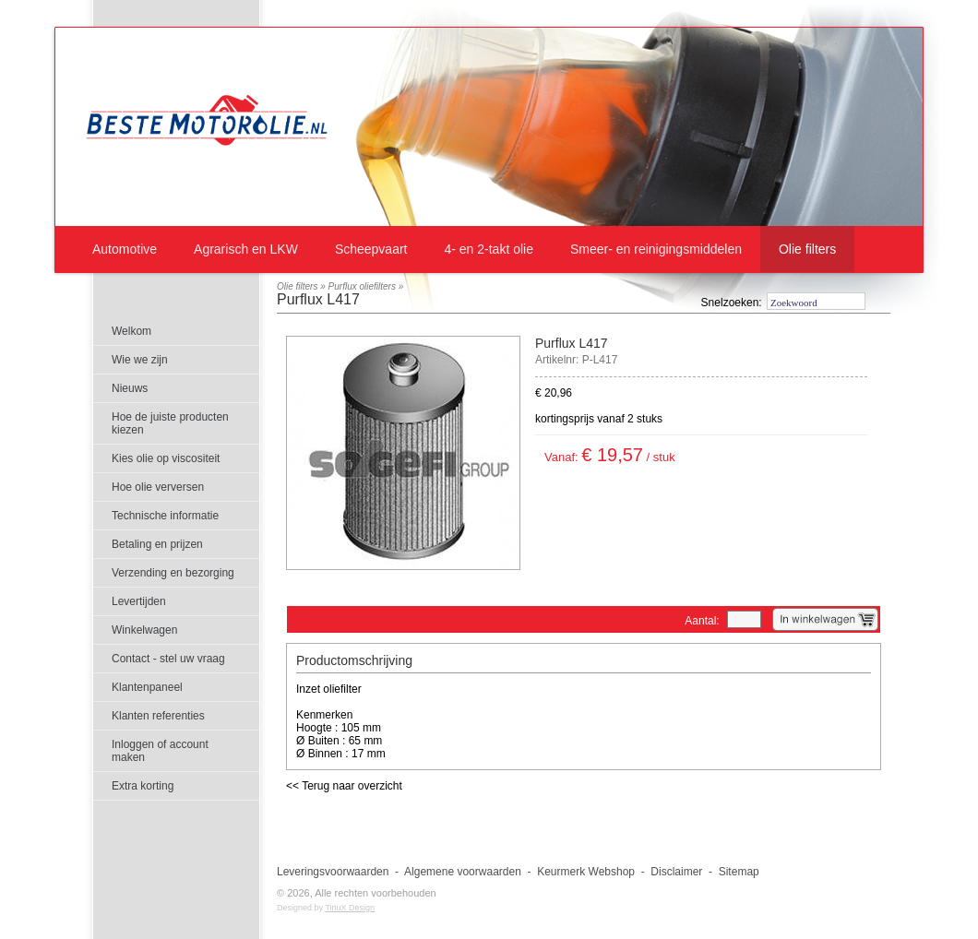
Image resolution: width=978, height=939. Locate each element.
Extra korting (142, 785)
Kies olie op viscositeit (166, 458)
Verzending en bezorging (173, 572)
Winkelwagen (144, 630)
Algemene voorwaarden (462, 871)
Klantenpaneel (147, 687)
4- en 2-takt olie (488, 249)
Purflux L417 (318, 299)
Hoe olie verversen (158, 487)
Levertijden (139, 601)
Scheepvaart (371, 249)
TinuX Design (350, 907)
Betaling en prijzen (157, 544)
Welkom (131, 331)
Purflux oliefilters (362, 286)
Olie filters (807, 249)
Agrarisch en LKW (246, 249)
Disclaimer (676, 871)
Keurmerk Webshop (586, 871)
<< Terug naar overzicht (344, 785)
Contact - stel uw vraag (168, 658)
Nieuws (130, 388)
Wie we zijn (140, 359)
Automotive (124, 249)
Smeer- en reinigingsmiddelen (656, 249)
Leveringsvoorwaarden (332, 871)
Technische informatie (165, 515)
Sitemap (739, 871)
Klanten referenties (158, 715)
